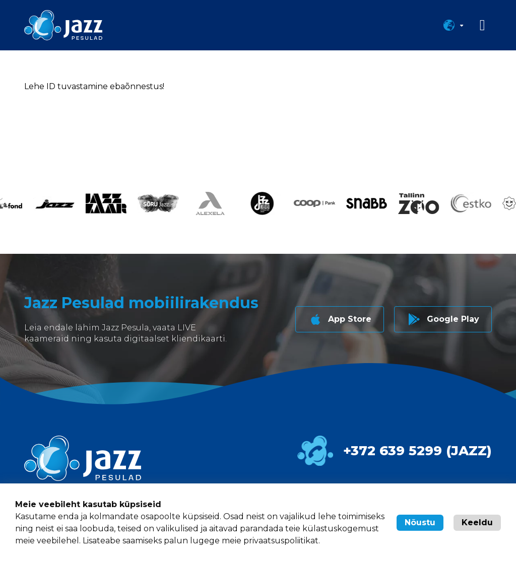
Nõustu (420, 522)
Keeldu (477, 522)
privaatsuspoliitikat (280, 540)
